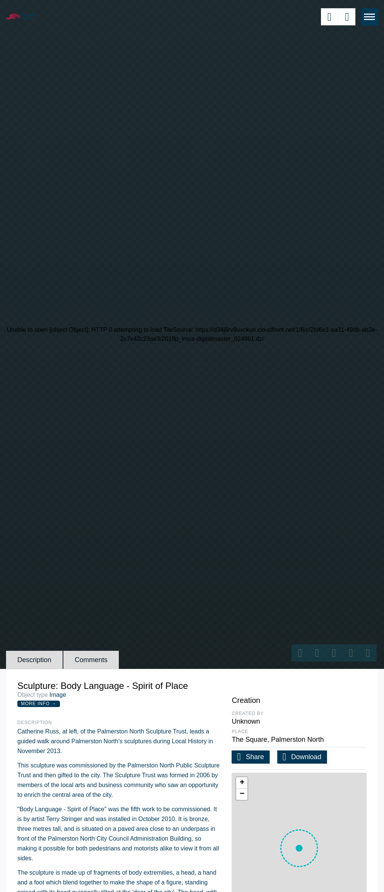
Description (34, 660)
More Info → (38, 703)
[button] (299, 848)
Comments (91, 660)
